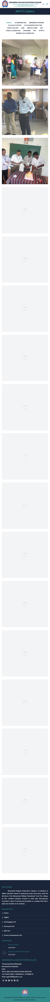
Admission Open (13, 944)
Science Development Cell (13, 935)
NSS (41, 28)
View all (9, 22)
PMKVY (6, 917)
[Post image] (4, 945)
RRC (34, 30)
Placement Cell (9, 926)
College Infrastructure (33, 25)
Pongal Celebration (13, 30)
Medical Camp (32, 28)
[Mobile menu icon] (47, 4)
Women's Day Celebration (25, 33)
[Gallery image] (25, 62)
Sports (41, 30)
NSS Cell (7, 931)
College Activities (14, 25)
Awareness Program (36, 22)
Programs (27, 30)
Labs (22, 28)
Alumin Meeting (20, 22)
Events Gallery (12, 28)
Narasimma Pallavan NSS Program (18, 951)
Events (6, 913)
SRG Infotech (32, 1000)
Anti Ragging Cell (10, 922)
